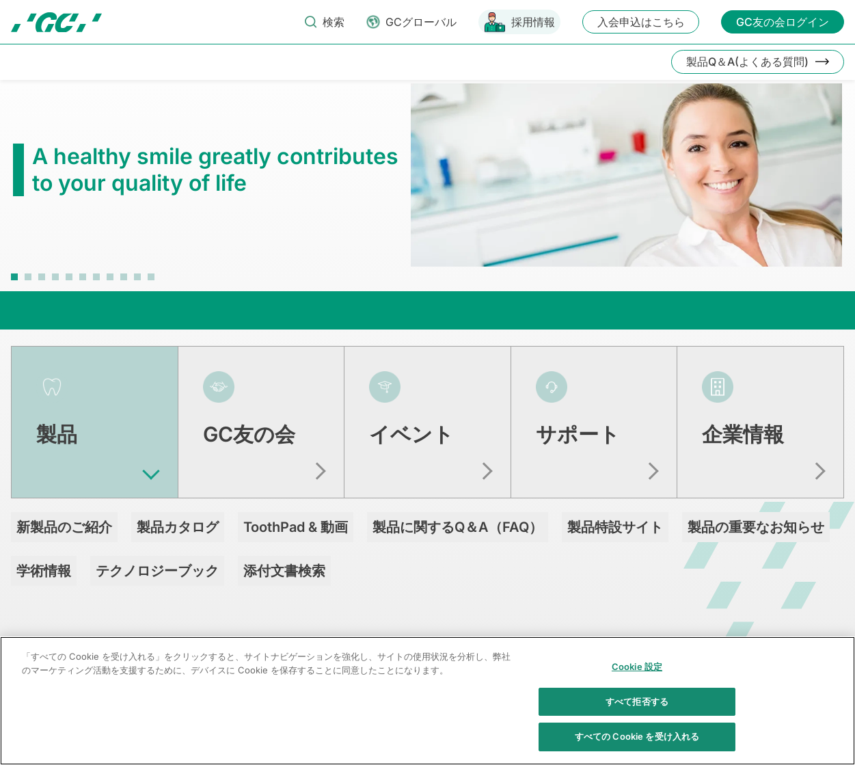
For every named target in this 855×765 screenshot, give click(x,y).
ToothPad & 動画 (295, 527)
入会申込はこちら (641, 22)
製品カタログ (178, 527)
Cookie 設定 (637, 674)
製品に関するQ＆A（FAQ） (457, 527)
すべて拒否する (637, 708)
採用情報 (533, 22)
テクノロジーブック (157, 571)
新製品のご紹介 (64, 527)
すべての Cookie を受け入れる (637, 744)
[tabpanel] (427, 182)
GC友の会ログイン (782, 22)
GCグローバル (421, 22)
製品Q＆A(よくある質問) (747, 61)
